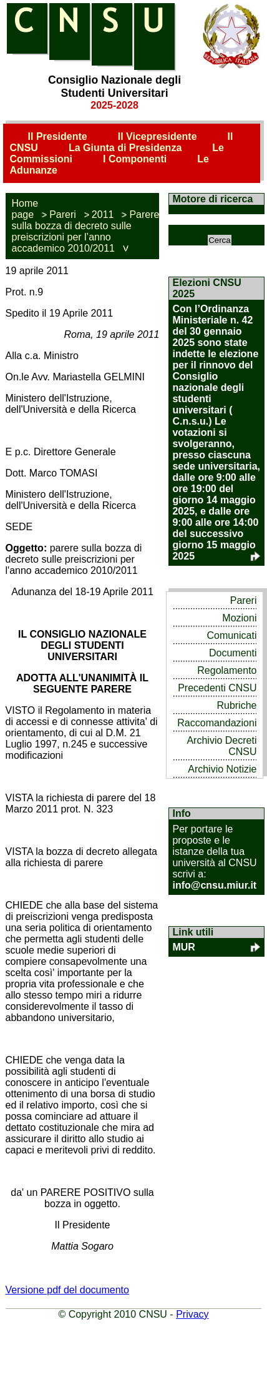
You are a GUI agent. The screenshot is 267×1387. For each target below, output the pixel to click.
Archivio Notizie (222, 769)
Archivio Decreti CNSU (221, 746)
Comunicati (231, 635)
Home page (25, 209)
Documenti (232, 653)
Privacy (192, 1314)
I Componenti (135, 159)
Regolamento (226, 670)
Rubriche (236, 705)
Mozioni (239, 618)
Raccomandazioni (216, 723)
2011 (103, 214)
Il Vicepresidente (157, 136)
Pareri (62, 214)
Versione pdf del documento (67, 1290)
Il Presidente (57, 136)
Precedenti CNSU (217, 688)
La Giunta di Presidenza (125, 147)
